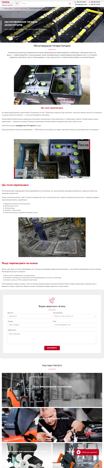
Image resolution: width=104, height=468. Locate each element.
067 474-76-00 (95, 2)
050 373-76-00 (95, 4)
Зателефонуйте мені (81, 4)
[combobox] (74, 316)
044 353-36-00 (81, 2)
